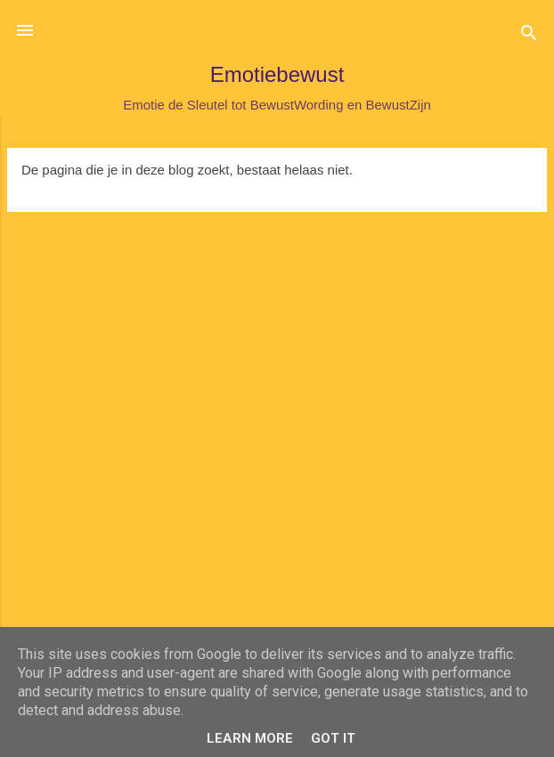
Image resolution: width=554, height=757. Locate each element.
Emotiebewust (277, 74)
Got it (333, 738)
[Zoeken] (529, 36)
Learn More (250, 738)
